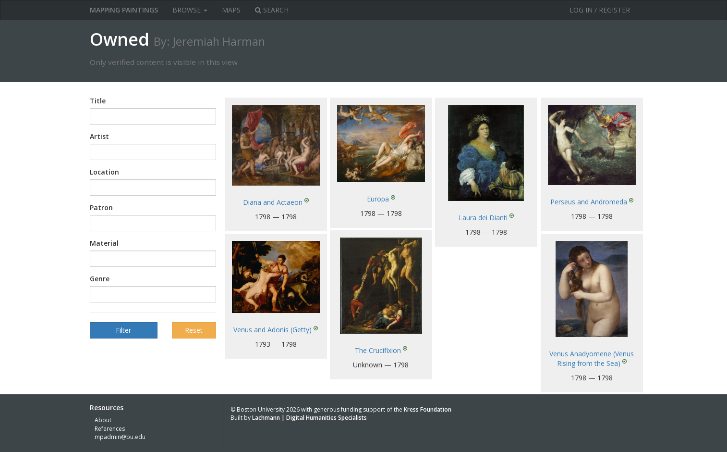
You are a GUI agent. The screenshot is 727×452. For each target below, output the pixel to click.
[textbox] (107, 116)
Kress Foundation (427, 409)
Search (272, 9)
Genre (99, 278)
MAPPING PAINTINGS (124, 9)
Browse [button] (189, 9)
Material (104, 243)
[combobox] (153, 116)
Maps (231, 9)
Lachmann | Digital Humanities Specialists (309, 418)
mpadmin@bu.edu (120, 437)
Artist (99, 136)
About (103, 420)
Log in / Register (599, 9)
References (110, 429)
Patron (101, 207)
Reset (194, 330)
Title (98, 100)
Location (104, 171)
